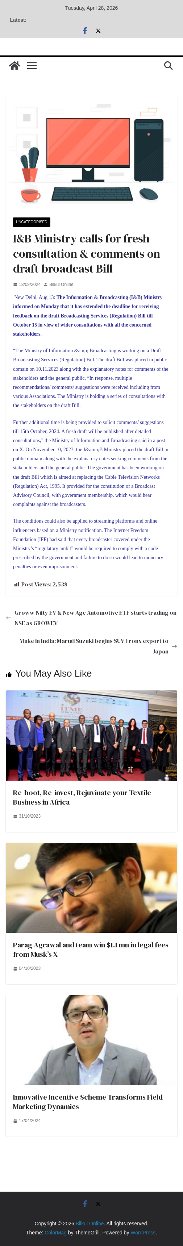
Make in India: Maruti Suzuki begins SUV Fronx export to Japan (98, 646)
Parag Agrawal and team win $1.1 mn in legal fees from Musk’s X (91, 949)
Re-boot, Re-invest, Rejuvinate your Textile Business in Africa (82, 797)
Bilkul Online (61, 284)
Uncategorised (31, 222)
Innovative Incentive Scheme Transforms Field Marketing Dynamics (88, 1102)
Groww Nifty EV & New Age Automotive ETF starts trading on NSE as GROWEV (91, 618)
